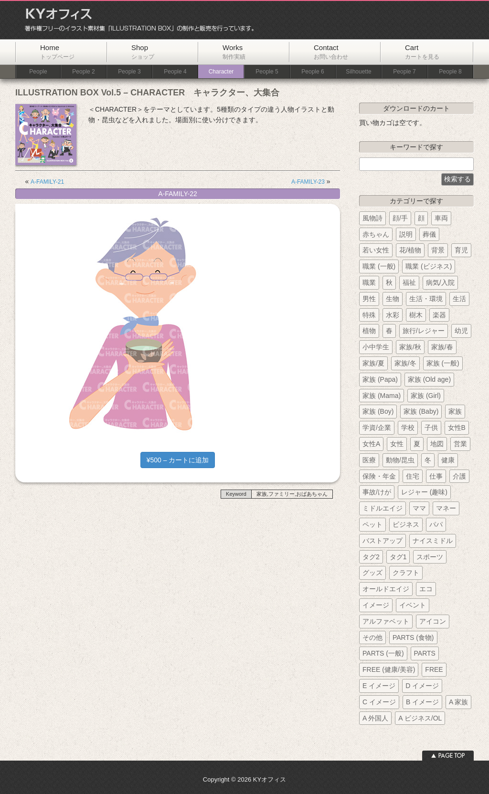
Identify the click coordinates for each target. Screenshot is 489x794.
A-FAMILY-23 (308, 181)
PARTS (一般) (383, 653)
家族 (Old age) (429, 379)
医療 (369, 460)
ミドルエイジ (382, 508)
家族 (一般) (442, 363)
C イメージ (379, 702)
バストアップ (382, 540)
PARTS (425, 653)
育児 (461, 250)
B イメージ (422, 702)
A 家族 (458, 702)
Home (57, 51)
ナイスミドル (433, 540)
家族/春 (442, 347)
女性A (371, 444)
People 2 (83, 72)
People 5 (266, 72)
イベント (412, 605)
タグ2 (371, 557)
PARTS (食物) (413, 637)
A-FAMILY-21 (47, 181)
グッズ (372, 572)
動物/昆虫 (400, 460)
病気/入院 (440, 282)
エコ (426, 589)
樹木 (416, 315)
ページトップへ (448, 756)
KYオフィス (136, 20)
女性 (397, 444)
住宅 (412, 476)
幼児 (461, 330)
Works (234, 51)
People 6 (312, 72)
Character (221, 72)
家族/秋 (410, 347)
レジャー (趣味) (424, 492)
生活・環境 (426, 299)
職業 (369, 282)
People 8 (450, 72)
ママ (419, 508)
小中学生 (375, 347)
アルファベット (385, 621)
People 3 (129, 72)
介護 (459, 476)
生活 (459, 299)
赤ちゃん (375, 234)
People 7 (404, 72)
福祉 (409, 282)
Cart (422, 51)
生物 (392, 299)
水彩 (392, 315)
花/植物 (410, 250)
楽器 (439, 315)
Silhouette (358, 72)
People (38, 72)
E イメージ (378, 686)
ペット (372, 524)
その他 (372, 637)
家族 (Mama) (381, 395)
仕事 (436, 476)
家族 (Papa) (380, 379)
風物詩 (372, 218)
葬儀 (429, 234)
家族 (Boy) (377, 411)
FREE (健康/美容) (388, 669)
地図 (437, 444)
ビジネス (406, 524)
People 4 (175, 72)
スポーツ (429, 557)
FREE (434, 669)
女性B (457, 427)
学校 (408, 427)
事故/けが (376, 492)
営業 (460, 444)
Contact (331, 51)
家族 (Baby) (421, 411)
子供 (431, 427)
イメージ (375, 605)
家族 (455, 411)
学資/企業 (376, 427)
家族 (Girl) (426, 395)
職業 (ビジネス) (428, 266)
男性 (369, 299)
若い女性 (375, 250)
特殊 (369, 315)
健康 (448, 460)
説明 (406, 234)
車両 (441, 218)
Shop (142, 51)
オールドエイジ (385, 589)
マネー (446, 508)
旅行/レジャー (424, 330)
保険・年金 (379, 476)
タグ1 (398, 557)
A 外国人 (375, 718)
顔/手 (400, 218)
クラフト (406, 572)
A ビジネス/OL (420, 718)
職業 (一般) (378, 266)
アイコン (432, 621)
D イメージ (422, 686)
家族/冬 (405, 363)
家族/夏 (373, 363)
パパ (436, 524)
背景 (438, 250)
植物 (369, 330)
